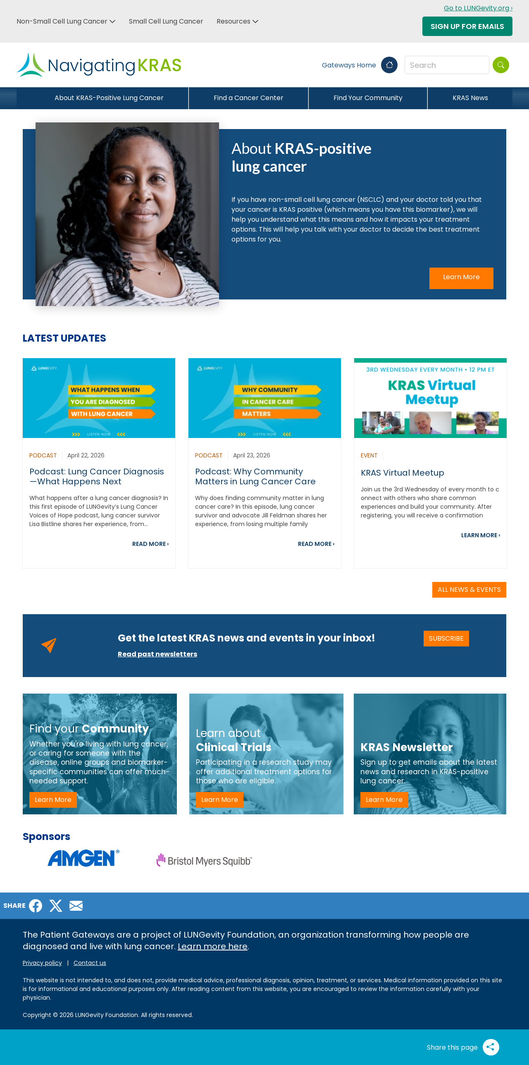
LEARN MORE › (480, 535)
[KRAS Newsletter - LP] (430, 754)
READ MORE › (150, 544)
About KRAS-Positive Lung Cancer (109, 98)
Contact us (90, 963)
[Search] (501, 65)
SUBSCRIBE (449, 638)
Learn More (461, 277)
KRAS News (470, 98)
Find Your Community (368, 98)
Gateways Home (360, 65)
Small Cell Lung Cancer (166, 21)
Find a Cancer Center (249, 98)
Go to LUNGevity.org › (478, 8)
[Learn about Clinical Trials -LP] (266, 754)
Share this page (463, 1047)
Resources (233, 21)
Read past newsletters (157, 654)
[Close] (23, 98)
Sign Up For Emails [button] (467, 26)
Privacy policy (42, 963)
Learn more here (213, 946)
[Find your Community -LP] (100, 754)
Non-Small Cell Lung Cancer (62, 21)
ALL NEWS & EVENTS (469, 589)
